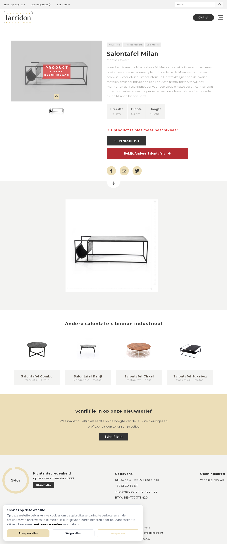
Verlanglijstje (127, 141)
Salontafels (153, 44)
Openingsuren (41, 4)
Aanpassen (118, 533)
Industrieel (114, 44)
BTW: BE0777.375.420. (132, 497)
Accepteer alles (28, 533)
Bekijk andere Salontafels (147, 153)
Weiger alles (73, 533)
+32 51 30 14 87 (126, 485)
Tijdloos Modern (133, 44)
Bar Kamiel (63, 4)
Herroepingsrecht (152, 533)
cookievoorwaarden (47, 524)
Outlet (203, 17)
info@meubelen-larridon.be (136, 491)
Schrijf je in (113, 436)
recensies (43, 485)
